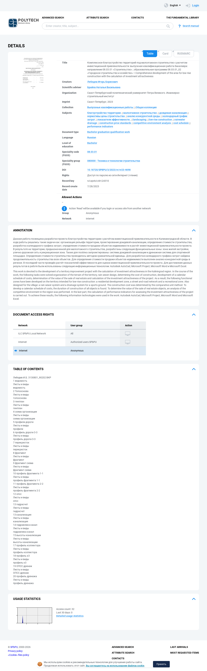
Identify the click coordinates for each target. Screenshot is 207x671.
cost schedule (181, 123)
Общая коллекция (146, 107)
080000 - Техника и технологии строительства (113, 160)
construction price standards (115, 123)
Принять (161, 664)
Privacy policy (15, 651)
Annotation (22, 230)
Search (168, 26)
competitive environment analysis (152, 123)
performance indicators (100, 126)
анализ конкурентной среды (143, 116)
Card (165, 53)
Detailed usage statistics (69, 616)
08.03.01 (92, 151)
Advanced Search (53, 17)
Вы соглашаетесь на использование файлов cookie (115, 665)
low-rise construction (160, 119)
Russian (91, 137)
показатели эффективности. (114, 119)
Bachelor (92, 143)
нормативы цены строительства (106, 116)
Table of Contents (28, 369)
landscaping (139, 119)
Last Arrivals (179, 647)
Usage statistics (27, 599)
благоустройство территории (104, 112)
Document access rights (33, 314)
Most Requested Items (184, 652)
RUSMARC (183, 53)
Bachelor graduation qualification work (108, 132)
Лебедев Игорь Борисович (102, 81)
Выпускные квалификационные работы (110, 107)
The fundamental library (182, 17)
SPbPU (14, 647)
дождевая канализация (173, 112)
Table (150, 53)
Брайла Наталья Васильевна (103, 87)
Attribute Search (97, 17)
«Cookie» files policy (18, 655)
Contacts (137, 17)
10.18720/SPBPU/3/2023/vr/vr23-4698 (109, 169)
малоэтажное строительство (140, 112)
